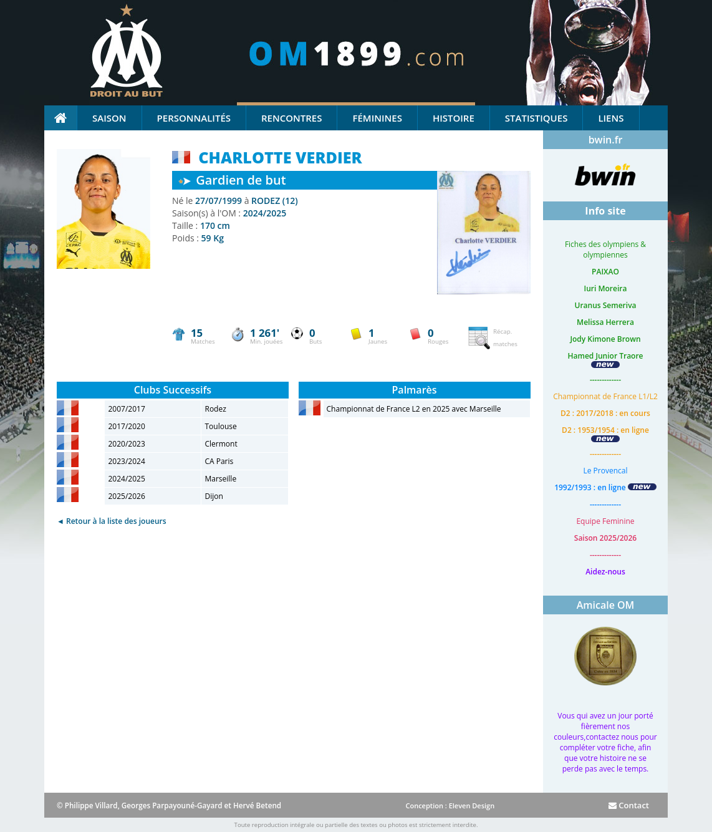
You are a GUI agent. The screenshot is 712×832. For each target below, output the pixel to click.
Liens (610, 118)
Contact (629, 805)
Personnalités (194, 118)
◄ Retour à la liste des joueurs (111, 521)
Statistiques (536, 118)
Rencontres (291, 118)
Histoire (453, 118)
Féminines (377, 118)
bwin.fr (606, 140)
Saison (109, 118)
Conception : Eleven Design (449, 805)
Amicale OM (606, 605)
